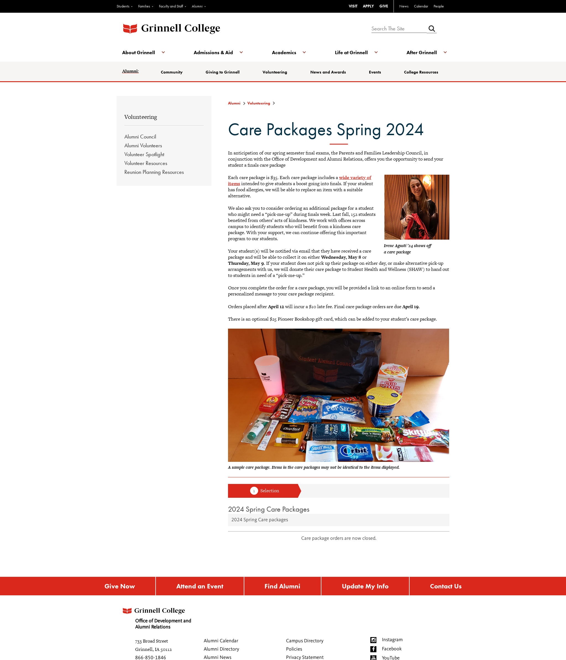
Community (172, 72)
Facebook (392, 648)
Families (144, 6)
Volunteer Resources (145, 163)
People (439, 6)
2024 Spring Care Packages (269, 509)
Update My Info (365, 586)
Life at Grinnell (351, 52)
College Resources (421, 72)
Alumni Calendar (221, 640)
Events (375, 72)
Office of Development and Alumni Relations (156, 617)
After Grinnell (422, 52)
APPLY (368, 6)
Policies (294, 649)
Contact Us (446, 586)
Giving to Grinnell (223, 72)
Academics (284, 52)
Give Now (119, 586)
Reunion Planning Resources (154, 172)
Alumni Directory (221, 649)
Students (123, 6)
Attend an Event (199, 586)
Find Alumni (282, 586)
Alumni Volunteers (143, 145)
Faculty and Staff (171, 6)
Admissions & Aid (213, 52)
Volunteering (275, 72)
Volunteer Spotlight (144, 154)
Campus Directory (304, 640)
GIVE (383, 6)
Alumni (197, 6)
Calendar (421, 6)
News (403, 6)
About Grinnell (138, 52)
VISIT (353, 6)
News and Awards (328, 72)
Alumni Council (140, 136)
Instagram (392, 639)
